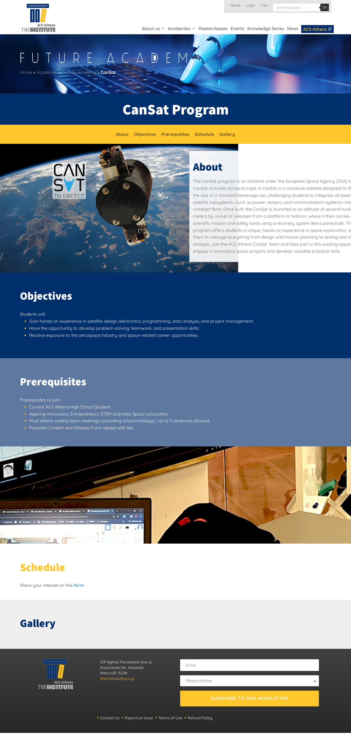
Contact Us (110, 717)
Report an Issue (139, 717)
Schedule (204, 135)
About (122, 135)
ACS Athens (317, 29)
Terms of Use (170, 717)
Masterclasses (213, 28)
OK (324, 7)
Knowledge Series (265, 28)
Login (250, 6)
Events (238, 28)
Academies (179, 28)
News (292, 28)
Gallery (227, 135)
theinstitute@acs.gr (117, 678)
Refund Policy (200, 717)
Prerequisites (175, 135)
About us (151, 28)
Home (235, 6)
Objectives (145, 135)
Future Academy (79, 72)
